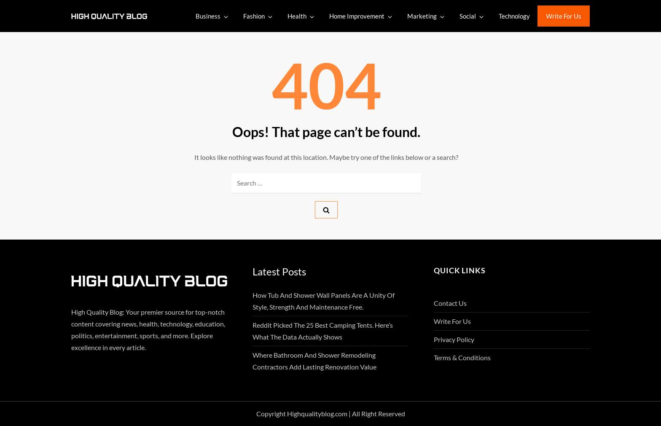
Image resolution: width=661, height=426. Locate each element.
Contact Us (450, 303)
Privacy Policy (454, 339)
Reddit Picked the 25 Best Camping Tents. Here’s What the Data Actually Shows (323, 331)
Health (301, 16)
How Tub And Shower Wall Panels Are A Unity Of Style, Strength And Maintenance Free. (324, 301)
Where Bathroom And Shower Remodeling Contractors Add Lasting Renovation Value (314, 361)
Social (472, 16)
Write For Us (563, 16)
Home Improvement (361, 16)
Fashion (258, 16)
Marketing (426, 16)
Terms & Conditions (462, 357)
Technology (514, 16)
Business (212, 16)
